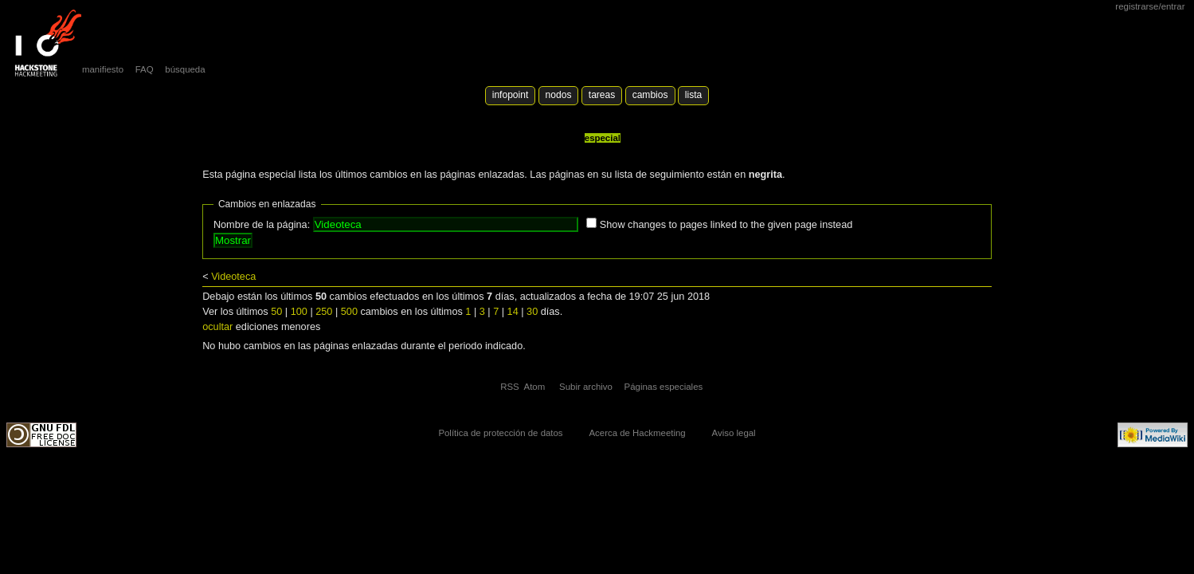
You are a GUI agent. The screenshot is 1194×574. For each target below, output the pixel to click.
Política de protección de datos (500, 433)
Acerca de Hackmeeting (637, 433)
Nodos (559, 94)
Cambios (650, 94)
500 (349, 311)
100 (299, 311)
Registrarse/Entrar (1149, 6)
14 (513, 311)
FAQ (144, 69)
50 (276, 311)
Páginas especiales (663, 386)
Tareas (602, 94)
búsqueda (185, 69)
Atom (535, 386)
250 (323, 311)
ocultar (217, 326)
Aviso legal (734, 433)
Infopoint (510, 94)
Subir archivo (586, 386)
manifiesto (102, 69)
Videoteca (233, 276)
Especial (602, 138)
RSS (509, 386)
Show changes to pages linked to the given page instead (726, 224)
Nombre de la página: (261, 224)
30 (532, 311)
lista (693, 94)
